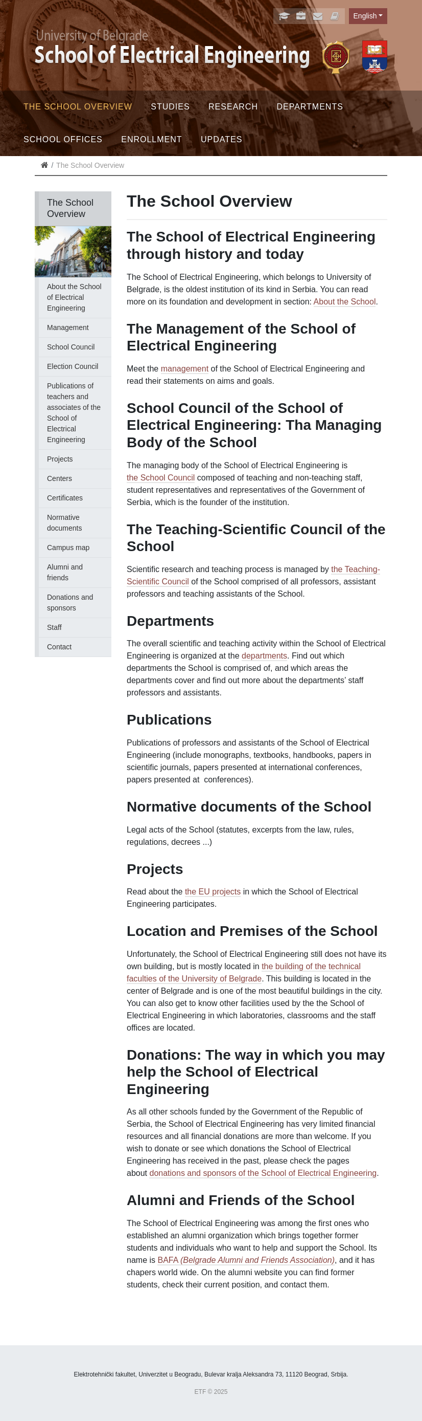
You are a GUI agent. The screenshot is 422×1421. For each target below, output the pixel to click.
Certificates (65, 498)
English (365, 16)
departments (264, 655)
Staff (54, 627)
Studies (170, 106)
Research (233, 106)
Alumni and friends (65, 572)
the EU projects (213, 891)
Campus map (68, 547)
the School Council (161, 477)
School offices (63, 139)
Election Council (72, 366)
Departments (309, 106)
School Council (71, 347)
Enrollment (151, 139)
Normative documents (64, 522)
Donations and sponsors (70, 602)
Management (68, 327)
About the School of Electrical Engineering (74, 297)
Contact (59, 647)
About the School (345, 301)
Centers (59, 478)
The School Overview (78, 106)
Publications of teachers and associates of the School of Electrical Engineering (74, 413)
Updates (221, 139)
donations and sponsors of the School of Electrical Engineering (263, 1173)
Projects (60, 459)
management (184, 368)
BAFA (246, 1260)
